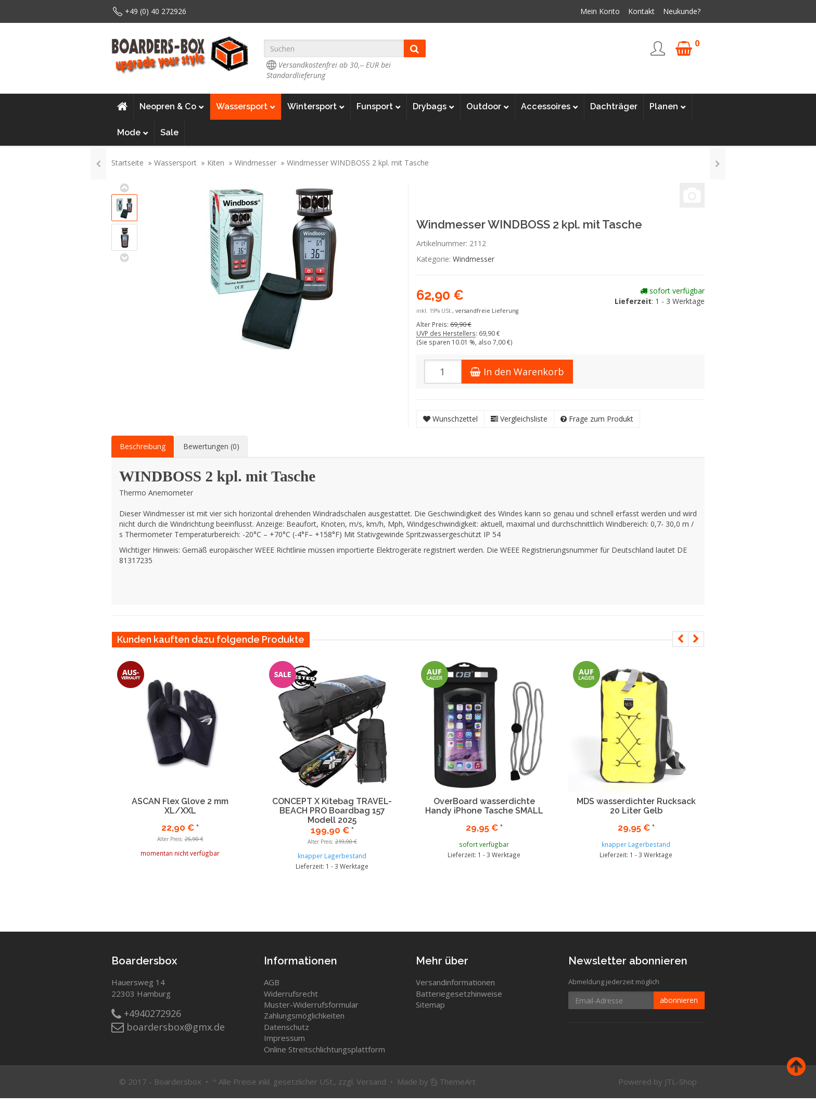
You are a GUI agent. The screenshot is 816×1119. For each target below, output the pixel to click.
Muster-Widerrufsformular (311, 1004)
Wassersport (245, 106)
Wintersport (316, 106)
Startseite (127, 163)
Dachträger (614, 106)
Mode (132, 133)
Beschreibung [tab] (142, 446)
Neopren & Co (171, 106)
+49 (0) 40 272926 (155, 11)
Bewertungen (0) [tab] (211, 446)
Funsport (378, 106)
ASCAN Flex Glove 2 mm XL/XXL (180, 806)
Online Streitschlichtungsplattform (324, 1049)
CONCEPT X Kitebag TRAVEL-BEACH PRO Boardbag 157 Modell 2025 (332, 810)
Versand (371, 1081)
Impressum (284, 1038)
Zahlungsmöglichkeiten (304, 1015)
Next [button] (696, 639)
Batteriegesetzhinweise (459, 993)
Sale (169, 132)
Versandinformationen (455, 982)
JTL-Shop (681, 1081)
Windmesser (255, 163)
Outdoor (487, 106)
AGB (271, 982)
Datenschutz (286, 1027)
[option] (180, 767)
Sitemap (430, 1004)
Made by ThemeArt (436, 1081)
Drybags (433, 106)
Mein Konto (600, 11)
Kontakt (641, 11)
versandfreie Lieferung (486, 310)
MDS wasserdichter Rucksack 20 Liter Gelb (636, 806)
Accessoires (549, 106)
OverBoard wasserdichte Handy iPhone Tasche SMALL (484, 806)
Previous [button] (680, 639)
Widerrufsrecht (291, 993)
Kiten (215, 163)
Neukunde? (681, 11)
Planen (667, 106)
